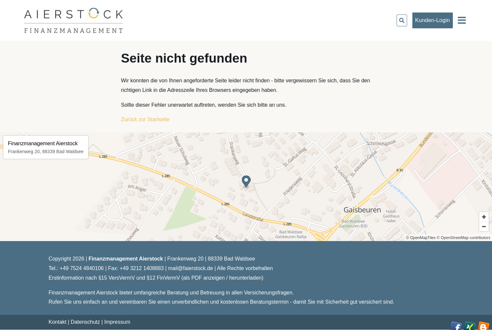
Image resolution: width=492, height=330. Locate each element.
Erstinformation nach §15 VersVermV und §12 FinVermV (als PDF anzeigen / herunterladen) (156, 278)
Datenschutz (85, 322)
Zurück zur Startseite (145, 119)
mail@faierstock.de (190, 268)
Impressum (117, 322)
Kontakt (57, 322)
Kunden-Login (432, 20)
